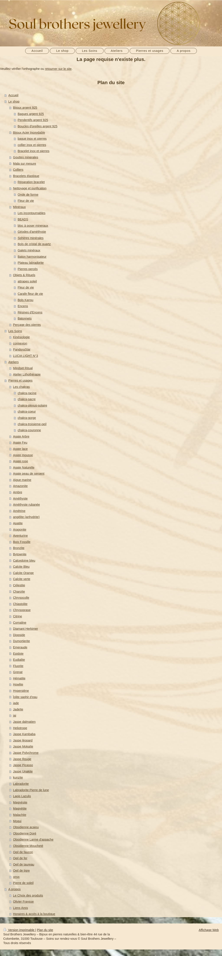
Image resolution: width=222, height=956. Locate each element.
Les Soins (15, 331)
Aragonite (19, 529)
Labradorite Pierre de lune (31, 790)
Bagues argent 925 (31, 114)
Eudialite (19, 659)
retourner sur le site (58, 69)
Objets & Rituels (24, 275)
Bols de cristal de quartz (34, 244)
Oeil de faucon (23, 852)
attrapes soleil (27, 281)
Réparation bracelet (31, 182)
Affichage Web (209, 930)
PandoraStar (21, 349)
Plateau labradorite (31, 262)
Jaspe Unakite (23, 771)
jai (14, 715)
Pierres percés (28, 269)
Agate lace (20, 449)
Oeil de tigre (21, 870)
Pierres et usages (20, 380)
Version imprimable (19, 930)
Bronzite (18, 548)
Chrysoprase (22, 610)
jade (16, 703)
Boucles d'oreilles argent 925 (37, 126)
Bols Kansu (25, 300)
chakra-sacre (27, 399)
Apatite (18, 523)
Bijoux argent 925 (25, 107)
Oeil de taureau (23, 864)
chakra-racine (27, 393)
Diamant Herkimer (25, 628)
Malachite (19, 815)
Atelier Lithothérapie (27, 374)
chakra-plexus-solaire (32, 405)
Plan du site (45, 930)
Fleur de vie (26, 200)
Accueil (13, 95)
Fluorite (18, 666)
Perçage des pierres (27, 324)
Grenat (18, 672)
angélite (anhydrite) (26, 517)
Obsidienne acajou (26, 827)
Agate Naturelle (23, 467)
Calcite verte (21, 579)
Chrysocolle (21, 597)
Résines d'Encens (30, 312)
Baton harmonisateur (32, 256)
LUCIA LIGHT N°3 (25, 355)
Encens (23, 306)
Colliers (18, 169)
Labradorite (21, 783)
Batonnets (24, 318)
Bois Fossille (21, 542)
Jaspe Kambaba (24, 734)
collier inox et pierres (32, 145)
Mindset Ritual (23, 368)
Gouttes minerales (25, 157)
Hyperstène (21, 690)
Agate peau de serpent (28, 473)
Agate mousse (23, 455)
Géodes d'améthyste (32, 231)
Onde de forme (28, 194)
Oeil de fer (20, 858)
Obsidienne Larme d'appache (33, 839)
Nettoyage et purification (29, 188)
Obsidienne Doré (24, 833)
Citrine (17, 616)
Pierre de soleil (23, 883)
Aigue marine (22, 480)
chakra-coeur (27, 411)
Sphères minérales (30, 238)
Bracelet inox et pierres (33, 151)
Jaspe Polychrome (26, 752)
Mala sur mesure (24, 163)
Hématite (19, 678)
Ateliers (13, 362)
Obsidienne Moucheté (28, 846)
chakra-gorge (27, 418)
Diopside (19, 635)
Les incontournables (31, 213)
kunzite (18, 777)
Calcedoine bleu (24, 560)
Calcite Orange (23, 573)
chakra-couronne (29, 430)
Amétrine (19, 511)
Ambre (17, 492)
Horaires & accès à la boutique (34, 914)
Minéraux (19, 207)
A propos (14, 889)
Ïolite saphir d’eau (25, 697)
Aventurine (20, 535)
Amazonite (20, 486)
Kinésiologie (21, 337)
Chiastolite (20, 604)
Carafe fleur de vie (30, 293)
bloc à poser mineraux (33, 225)
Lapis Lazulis (22, 796)
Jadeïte (18, 709)
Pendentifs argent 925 (33, 120)
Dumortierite (21, 641)
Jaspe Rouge (22, 759)
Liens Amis (20, 908)
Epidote (18, 653)
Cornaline (19, 622)
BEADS (23, 219)
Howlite (18, 684)
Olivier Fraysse (23, 901)
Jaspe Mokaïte (23, 746)
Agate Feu (20, 442)
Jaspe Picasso (23, 765)
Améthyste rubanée (26, 504)
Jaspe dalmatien (24, 721)
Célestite (19, 585)
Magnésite (20, 802)
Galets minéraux (29, 250)
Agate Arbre (21, 436)
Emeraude (20, 647)
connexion (20, 343)
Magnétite (20, 808)
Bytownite (19, 554)
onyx (16, 877)
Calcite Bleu (21, 566)
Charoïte (19, 591)
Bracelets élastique (26, 176)
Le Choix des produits (28, 895)
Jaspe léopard (23, 740)
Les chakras (21, 387)
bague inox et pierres (32, 138)
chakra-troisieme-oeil (32, 424)
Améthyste (20, 498)
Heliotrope (20, 728)
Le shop (14, 101)
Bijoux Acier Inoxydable (29, 132)
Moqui (17, 821)
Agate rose (20, 461)
